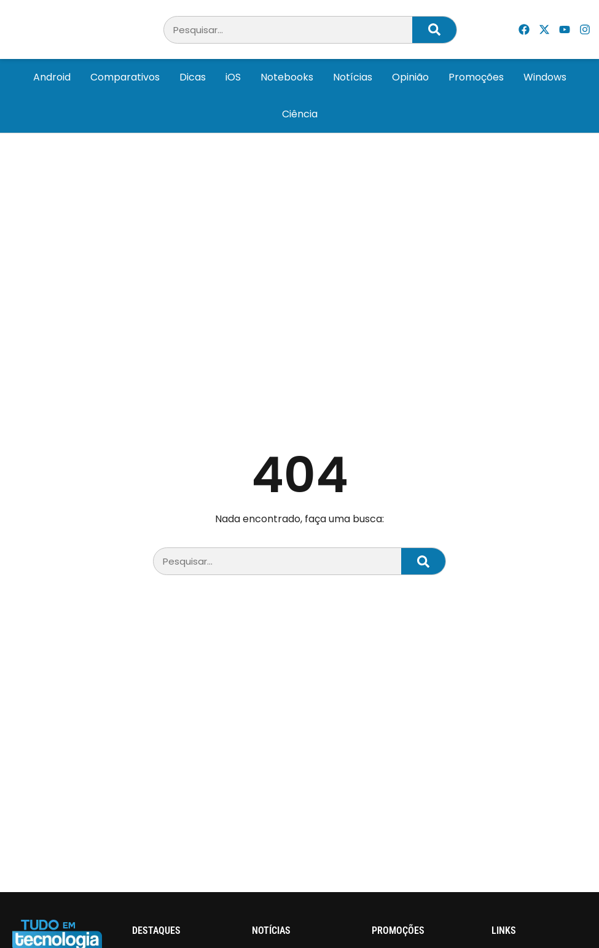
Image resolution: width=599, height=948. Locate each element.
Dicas (192, 77)
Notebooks (286, 77)
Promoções (476, 77)
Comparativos (125, 77)
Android (52, 77)
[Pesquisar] (434, 30)
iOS (233, 77)
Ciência (300, 114)
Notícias (352, 77)
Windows (544, 77)
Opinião (410, 77)
